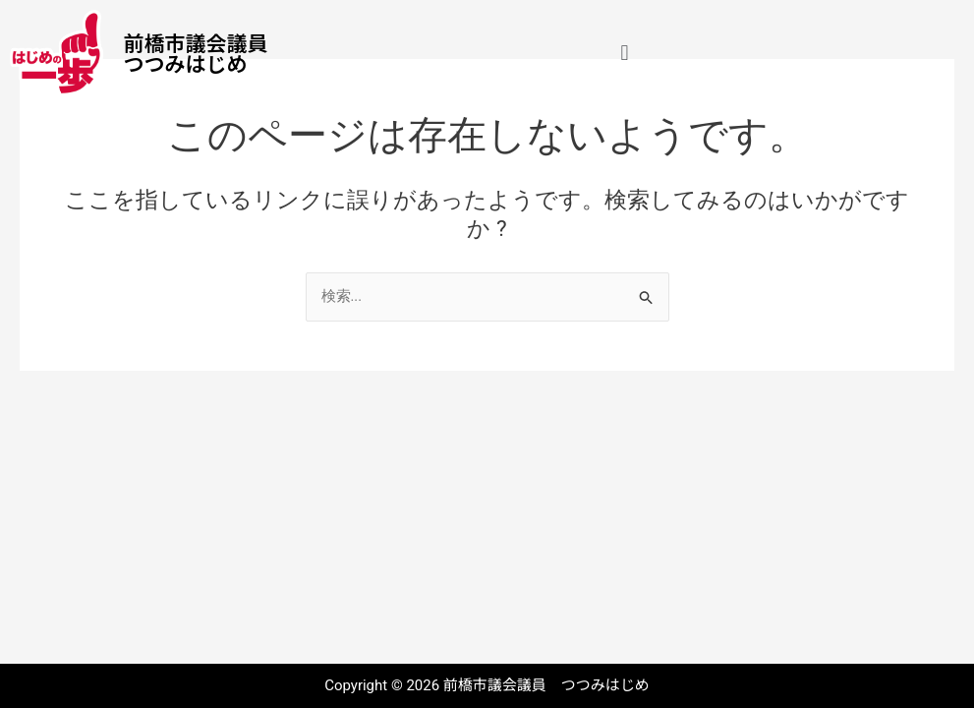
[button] (624, 52)
